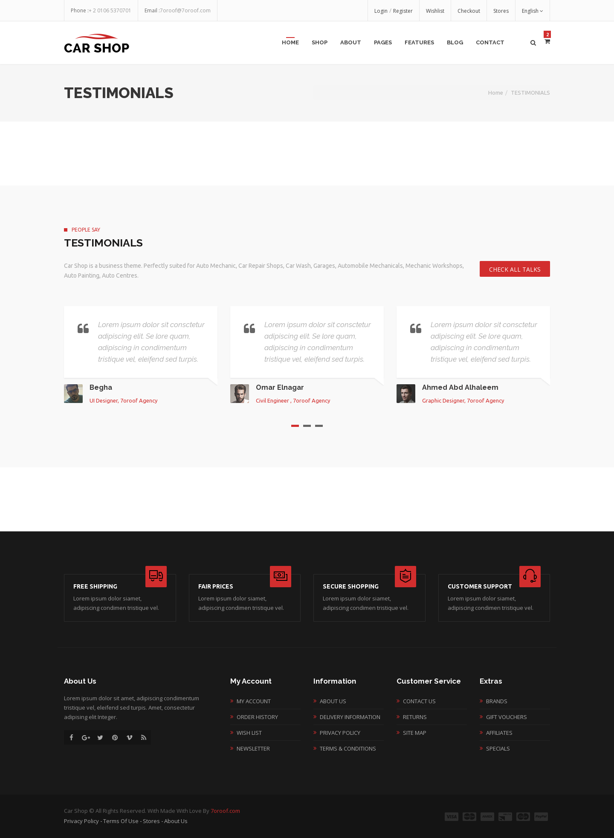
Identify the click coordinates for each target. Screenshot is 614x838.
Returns (415, 717)
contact (490, 42)
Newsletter (253, 748)
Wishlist (435, 10)
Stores (501, 10)
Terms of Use (121, 821)
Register (403, 10)
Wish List (249, 733)
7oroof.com (225, 811)
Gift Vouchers (506, 717)
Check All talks (515, 269)
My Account (254, 701)
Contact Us (419, 701)
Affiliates (499, 733)
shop (319, 42)
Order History (257, 717)
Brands (496, 701)
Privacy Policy (340, 733)
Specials (498, 748)
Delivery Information (350, 717)
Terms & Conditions (348, 748)
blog (455, 42)
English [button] (532, 10)
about (350, 42)
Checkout (469, 10)
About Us (333, 701)
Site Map (414, 733)
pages (383, 42)
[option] (140, 354)
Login (381, 10)
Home (290, 42)
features (419, 42)
